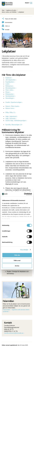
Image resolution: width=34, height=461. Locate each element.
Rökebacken (9, 94)
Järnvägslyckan (10, 80)
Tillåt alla (17, 255)
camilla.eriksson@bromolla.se (13, 333)
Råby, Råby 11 (10, 112)
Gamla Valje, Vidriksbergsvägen (15, 120)
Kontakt (5, 30)
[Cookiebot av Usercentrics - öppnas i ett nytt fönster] (24, 194)
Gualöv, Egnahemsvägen (13, 102)
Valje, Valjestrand (11, 116)
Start (3, 10)
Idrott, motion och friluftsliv (9, 12)
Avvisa (17, 266)
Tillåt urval (17, 260)
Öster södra (9, 90)
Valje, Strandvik (10, 118)
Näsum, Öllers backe (12, 106)
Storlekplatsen (10, 96)
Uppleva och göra (11, 10)
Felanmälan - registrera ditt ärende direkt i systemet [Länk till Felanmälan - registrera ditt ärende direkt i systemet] (16, 310)
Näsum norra (9, 108)
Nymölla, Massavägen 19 (13, 124)
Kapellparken (9, 82)
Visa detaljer (24, 249)
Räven (7, 92)
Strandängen (9, 98)
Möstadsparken (10, 88)
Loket (7, 84)
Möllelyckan (9, 86)
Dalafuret (8, 78)
